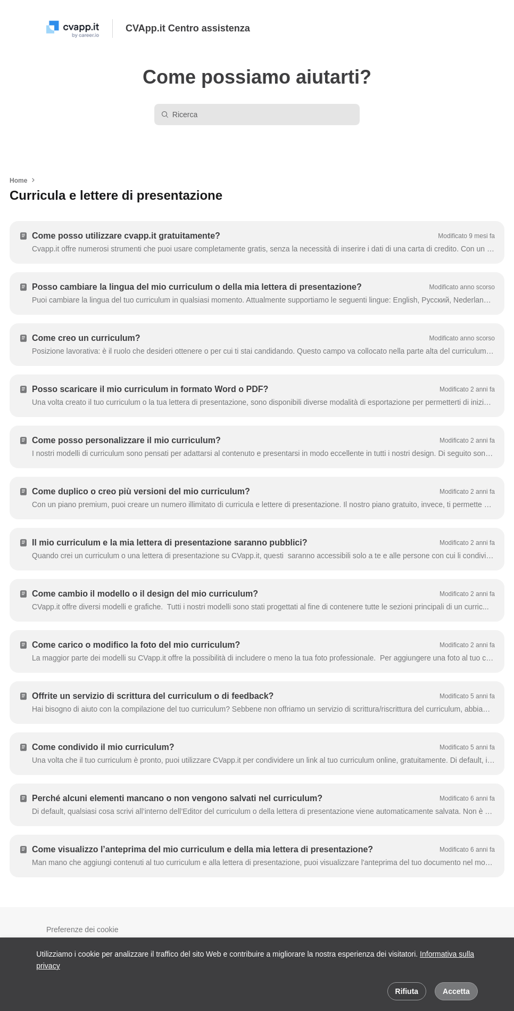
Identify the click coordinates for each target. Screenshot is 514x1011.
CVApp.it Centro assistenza (188, 28)
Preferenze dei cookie (82, 929)
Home (18, 180)
